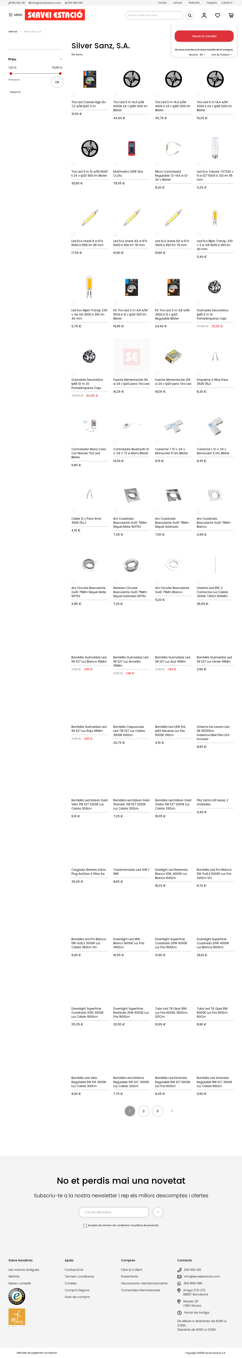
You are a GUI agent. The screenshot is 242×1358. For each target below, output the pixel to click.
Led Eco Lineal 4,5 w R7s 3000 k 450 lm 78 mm (172, 243)
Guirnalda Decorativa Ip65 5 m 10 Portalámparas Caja (212, 314)
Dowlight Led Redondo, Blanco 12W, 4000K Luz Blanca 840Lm (171, 874)
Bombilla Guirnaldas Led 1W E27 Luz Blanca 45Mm (89, 659)
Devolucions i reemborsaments (144, 1283)
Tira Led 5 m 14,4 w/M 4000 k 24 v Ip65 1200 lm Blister (172, 106)
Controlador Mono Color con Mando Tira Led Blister (88, 453)
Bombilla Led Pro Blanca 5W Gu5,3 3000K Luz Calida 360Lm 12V (88, 943)
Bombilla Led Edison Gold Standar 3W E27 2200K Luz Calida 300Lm (131, 804)
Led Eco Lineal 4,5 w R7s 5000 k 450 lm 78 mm (130, 243)
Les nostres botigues (23, 1270)
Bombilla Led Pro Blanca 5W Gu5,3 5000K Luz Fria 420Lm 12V (214, 874)
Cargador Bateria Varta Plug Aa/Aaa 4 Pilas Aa (88, 872)
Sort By (216, 54)
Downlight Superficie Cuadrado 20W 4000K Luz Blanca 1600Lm (213, 943)
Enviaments (129, 1276)
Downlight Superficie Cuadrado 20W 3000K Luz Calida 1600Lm (87, 1013)
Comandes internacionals (140, 1290)
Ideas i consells (19, 1283)
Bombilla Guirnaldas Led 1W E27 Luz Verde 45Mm (214, 659)
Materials (194, 2)
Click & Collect (131, 1270)
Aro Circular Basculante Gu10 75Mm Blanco (172, 590)
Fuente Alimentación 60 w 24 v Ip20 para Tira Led (131, 382)
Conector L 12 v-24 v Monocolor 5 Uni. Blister (213, 451)
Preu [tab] (12, 59)
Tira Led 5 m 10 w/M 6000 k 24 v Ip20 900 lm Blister (89, 174)
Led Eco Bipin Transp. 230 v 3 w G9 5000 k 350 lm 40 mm (215, 245)
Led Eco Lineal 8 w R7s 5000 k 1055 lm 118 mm (87, 243)
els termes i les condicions (114, 1225)
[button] (227, 3)
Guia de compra (77, 1297)
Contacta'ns (74, 1270)
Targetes (211, 2)
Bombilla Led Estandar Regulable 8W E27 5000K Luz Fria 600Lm (172, 1082)
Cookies (70, 1283)
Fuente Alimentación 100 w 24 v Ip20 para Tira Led (173, 382)
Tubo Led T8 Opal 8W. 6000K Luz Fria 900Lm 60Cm (212, 1013)
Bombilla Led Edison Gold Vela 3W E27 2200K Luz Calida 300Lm (89, 804)
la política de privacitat (144, 1225)
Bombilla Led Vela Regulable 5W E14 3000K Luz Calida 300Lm (88, 1082)
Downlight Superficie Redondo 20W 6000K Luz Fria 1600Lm (131, 1013)
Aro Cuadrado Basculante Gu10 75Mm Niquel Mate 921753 (130, 523)
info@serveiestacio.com (45, 3)
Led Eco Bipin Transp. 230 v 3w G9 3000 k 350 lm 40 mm (89, 314)
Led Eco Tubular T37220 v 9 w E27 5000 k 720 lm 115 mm (215, 176)
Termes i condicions (79, 1276)
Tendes (162, 2)
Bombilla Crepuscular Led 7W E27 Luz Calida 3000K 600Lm (129, 731)
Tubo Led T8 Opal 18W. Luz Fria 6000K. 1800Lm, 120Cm (171, 1013)
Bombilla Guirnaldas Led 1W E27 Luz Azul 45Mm (172, 659)
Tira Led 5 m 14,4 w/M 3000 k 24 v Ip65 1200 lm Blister (214, 106)
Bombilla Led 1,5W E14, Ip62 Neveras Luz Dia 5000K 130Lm (170, 731)
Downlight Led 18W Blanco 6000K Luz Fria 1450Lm (128, 943)
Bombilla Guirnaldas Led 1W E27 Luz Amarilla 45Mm (130, 661)
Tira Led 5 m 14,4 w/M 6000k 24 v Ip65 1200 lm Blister (130, 106)
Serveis (178, 2)
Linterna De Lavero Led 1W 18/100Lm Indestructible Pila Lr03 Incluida (213, 733)
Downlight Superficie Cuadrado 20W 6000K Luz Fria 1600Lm (171, 943)
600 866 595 (74, 3)
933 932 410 (17, 3)
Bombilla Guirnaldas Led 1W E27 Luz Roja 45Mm (89, 729)
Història (13, 1276)
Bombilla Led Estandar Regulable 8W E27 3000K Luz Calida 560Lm (214, 1082)
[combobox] (154, 15)
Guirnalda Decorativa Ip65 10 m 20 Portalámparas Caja (87, 384)
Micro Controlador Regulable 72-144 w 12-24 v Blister (172, 176)
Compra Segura (77, 1290)
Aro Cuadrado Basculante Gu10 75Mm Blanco (214, 523)
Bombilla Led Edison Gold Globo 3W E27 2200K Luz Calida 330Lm (173, 804)
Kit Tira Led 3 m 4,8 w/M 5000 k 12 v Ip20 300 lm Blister (130, 314)
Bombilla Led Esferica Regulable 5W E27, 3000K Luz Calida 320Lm (131, 1082)
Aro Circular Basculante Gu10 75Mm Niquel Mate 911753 (88, 592)
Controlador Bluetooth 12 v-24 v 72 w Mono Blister (131, 451)
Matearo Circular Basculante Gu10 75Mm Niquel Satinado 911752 (130, 592)
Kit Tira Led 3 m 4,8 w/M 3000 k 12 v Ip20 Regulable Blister (172, 314)
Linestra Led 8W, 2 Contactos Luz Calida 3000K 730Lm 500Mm (212, 592)
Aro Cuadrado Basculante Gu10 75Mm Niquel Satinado (172, 523)
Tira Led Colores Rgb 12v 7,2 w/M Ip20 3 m (88, 104)
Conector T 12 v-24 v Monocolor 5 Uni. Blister (171, 451)
